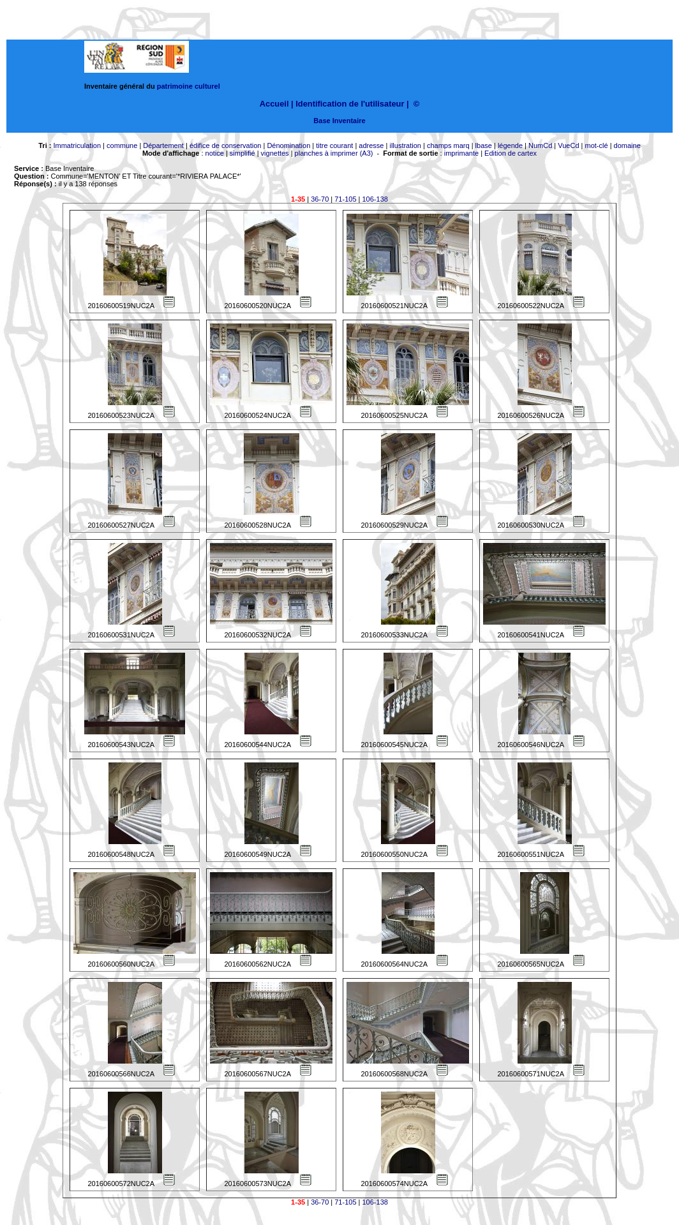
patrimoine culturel (188, 86)
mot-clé (596, 145)
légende (510, 145)
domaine (627, 145)
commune (122, 145)
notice (214, 153)
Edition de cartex (510, 153)
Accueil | (277, 103)
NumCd (540, 145)
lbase (483, 145)
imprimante (461, 153)
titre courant (334, 145)
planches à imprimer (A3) (334, 153)
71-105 (345, 199)
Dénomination (288, 145)
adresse (371, 145)
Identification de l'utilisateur (349, 103)
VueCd (568, 145)
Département (163, 145)
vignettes (275, 153)
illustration (405, 145)
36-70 (320, 199)
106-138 (375, 199)
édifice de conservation (226, 145)
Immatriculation (77, 145)
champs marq (448, 145)
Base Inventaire (339, 120)
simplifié (242, 153)
